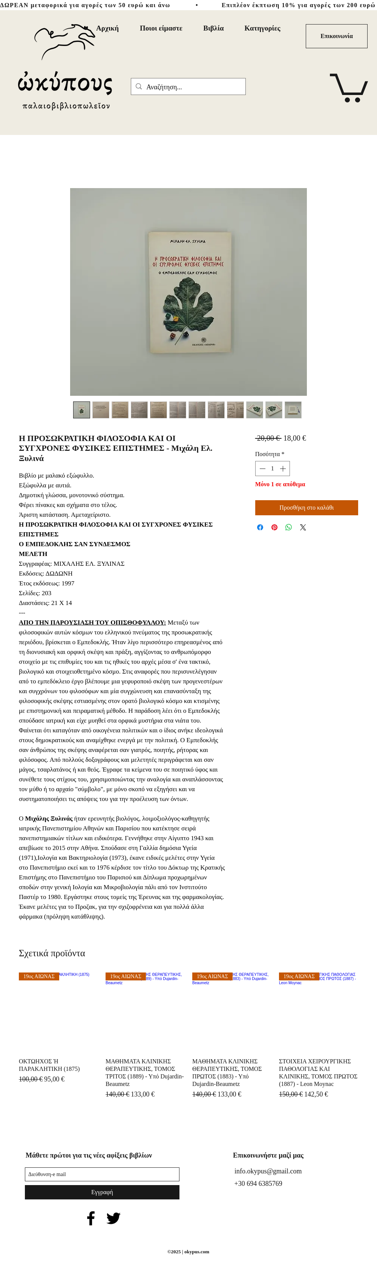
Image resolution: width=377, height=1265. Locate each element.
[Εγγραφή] (102, 1192)
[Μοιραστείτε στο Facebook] (260, 527)
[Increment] (283, 468)
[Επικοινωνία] (337, 36)
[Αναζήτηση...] (188, 87)
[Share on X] (303, 527)
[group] (188, 1036)
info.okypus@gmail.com (268, 1171)
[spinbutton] (272, 468)
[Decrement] (261, 468)
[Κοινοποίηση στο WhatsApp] (288, 527)
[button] (349, 86)
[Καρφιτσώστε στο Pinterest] (274, 527)
